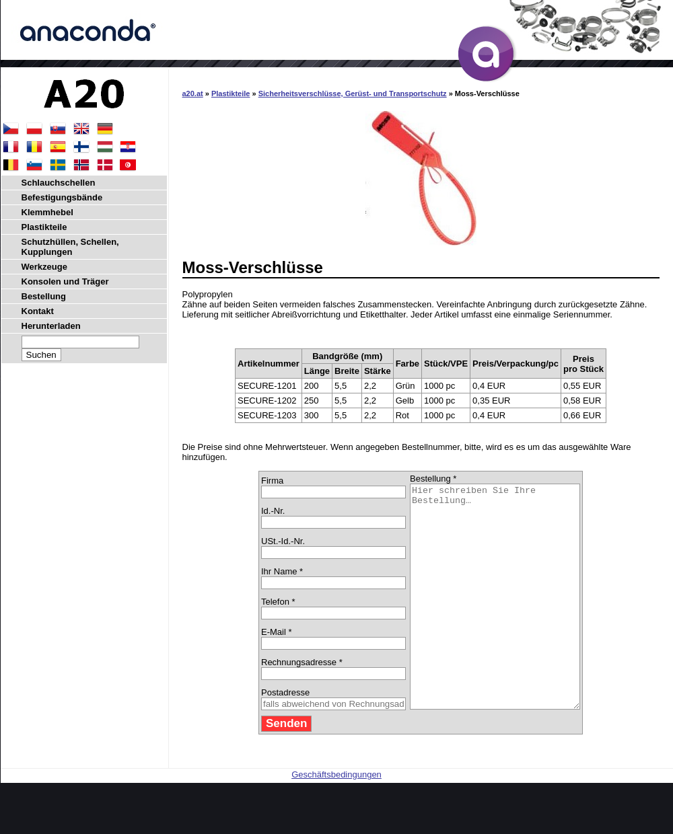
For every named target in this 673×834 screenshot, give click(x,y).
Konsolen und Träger (65, 281)
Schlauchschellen (59, 183)
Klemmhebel (47, 212)
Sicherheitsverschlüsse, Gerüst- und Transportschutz (352, 93)
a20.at (192, 93)
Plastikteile (230, 93)
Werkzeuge (44, 267)
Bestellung (44, 296)
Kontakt (38, 311)
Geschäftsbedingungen (336, 819)
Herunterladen (51, 326)
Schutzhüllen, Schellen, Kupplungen (70, 247)
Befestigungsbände (62, 197)
